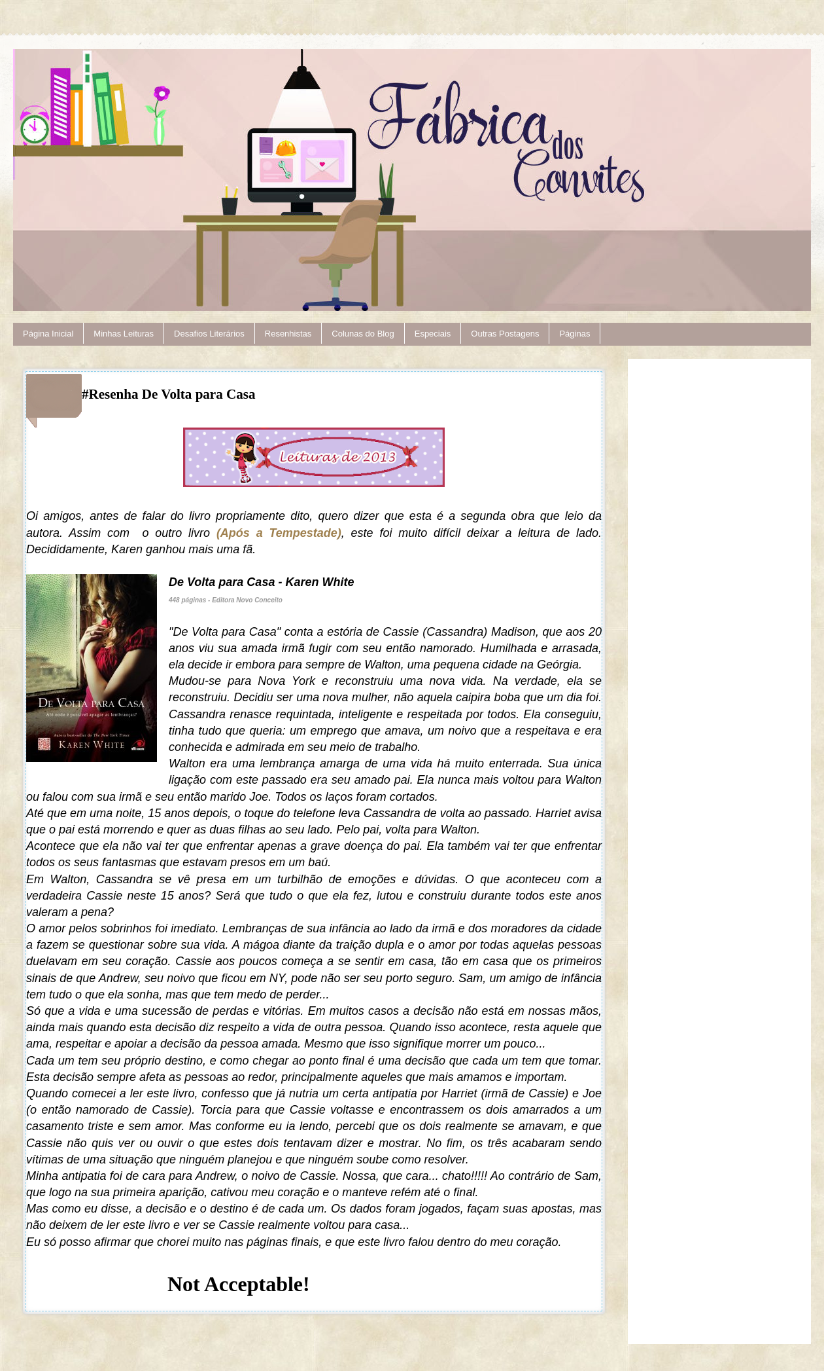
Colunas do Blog (363, 333)
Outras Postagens (505, 333)
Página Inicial (48, 333)
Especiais (433, 333)
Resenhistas (288, 333)
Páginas (574, 333)
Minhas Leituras (124, 333)
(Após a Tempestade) (278, 532)
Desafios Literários (209, 333)
